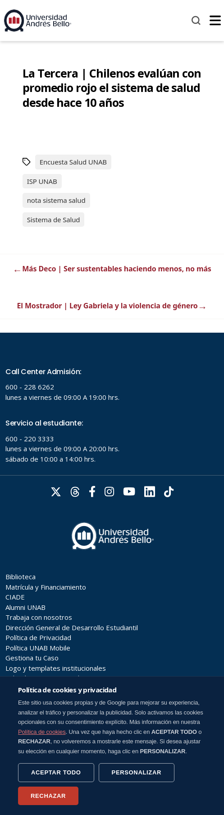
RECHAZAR (48, 795)
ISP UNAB (42, 181)
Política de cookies (42, 731)
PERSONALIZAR (136, 772)
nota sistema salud (56, 200)
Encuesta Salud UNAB (73, 161)
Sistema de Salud (53, 219)
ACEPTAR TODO (56, 772)
